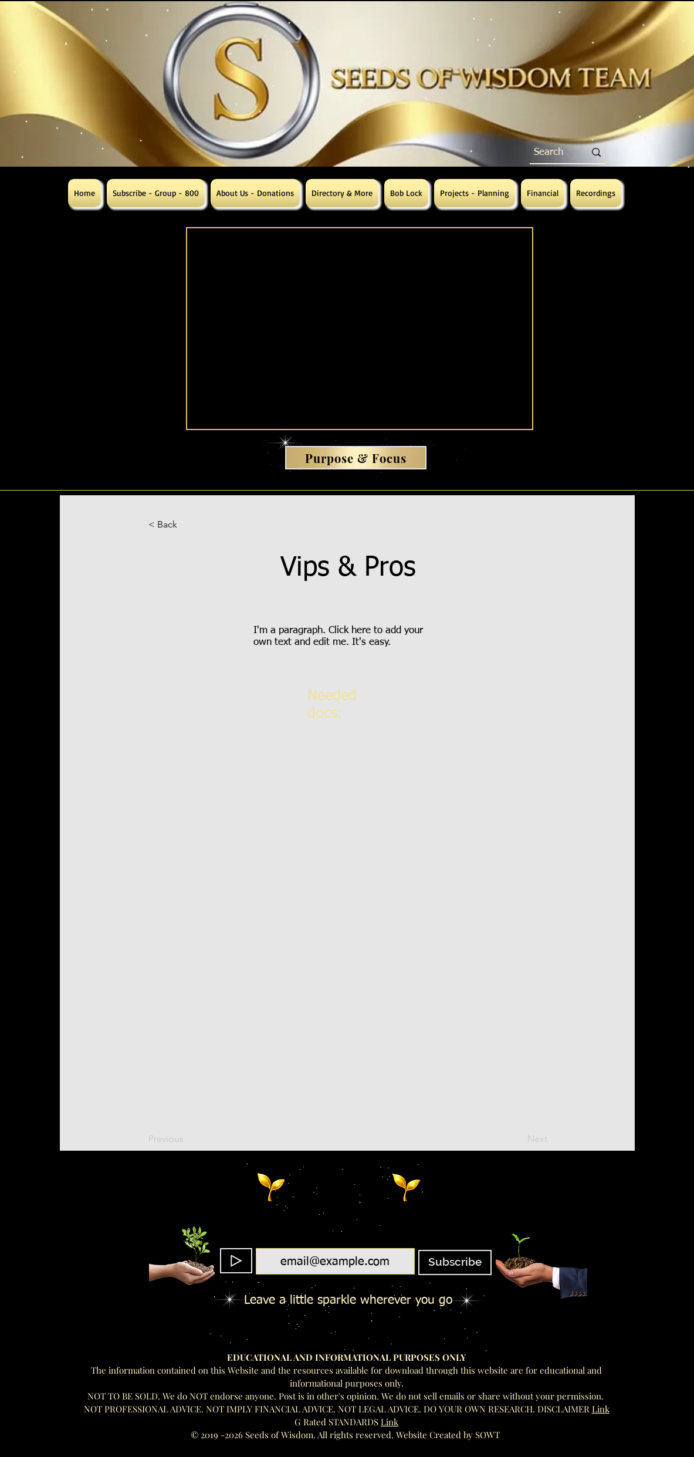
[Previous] (187, 1139)
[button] (187, 524)
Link (601, 1409)
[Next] (518, 1139)
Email (332, 1241)
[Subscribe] (455, 1262)
